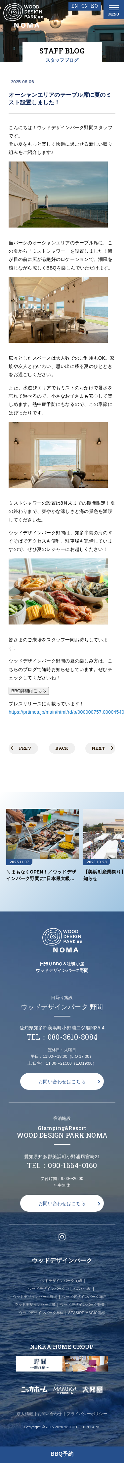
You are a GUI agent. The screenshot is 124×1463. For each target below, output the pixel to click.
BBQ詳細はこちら (28, 690)
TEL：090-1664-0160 (62, 1165)
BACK (61, 748)
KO (94, 6)
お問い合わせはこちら (62, 1081)
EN (75, 6)
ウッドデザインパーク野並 (82, 1305)
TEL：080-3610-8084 (62, 1037)
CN (85, 6)
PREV (21, 748)
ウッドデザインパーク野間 (35, 1297)
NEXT (102, 748)
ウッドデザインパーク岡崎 (59, 1281)
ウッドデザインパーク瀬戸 (84, 1297)
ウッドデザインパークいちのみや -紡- (59, 1289)
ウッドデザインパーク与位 (41, 1313)
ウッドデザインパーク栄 (35, 1305)
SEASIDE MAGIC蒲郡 (86, 1313)
